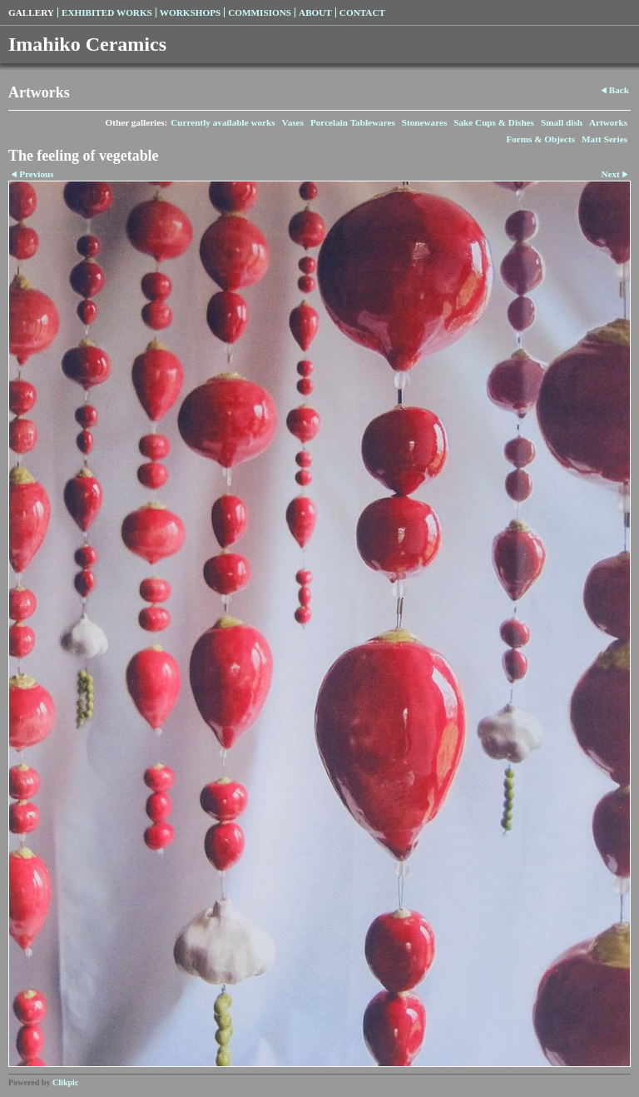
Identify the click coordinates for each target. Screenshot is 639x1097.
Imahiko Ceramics (87, 44)
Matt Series (604, 139)
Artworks (608, 122)
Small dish (561, 122)
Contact (362, 12)
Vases (293, 122)
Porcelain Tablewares (352, 122)
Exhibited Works (107, 12)
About (315, 12)
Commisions (259, 12)
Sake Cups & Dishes (493, 122)
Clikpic (65, 1082)
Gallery (31, 12)
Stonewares (424, 122)
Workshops (190, 12)
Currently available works (223, 122)
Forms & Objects (540, 139)
